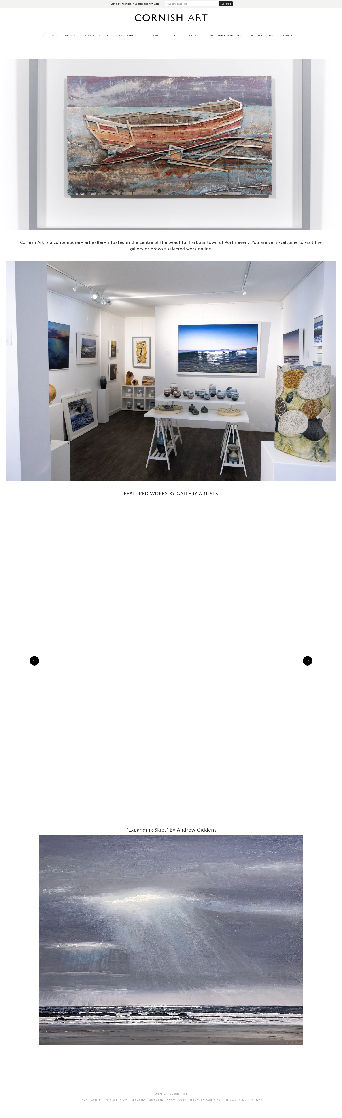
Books (171, 1100)
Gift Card (156, 1100)
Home (83, 1100)
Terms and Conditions (206, 1100)
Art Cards (138, 1100)
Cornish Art (178, 1093)
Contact (256, 1100)
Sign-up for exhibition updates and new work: (135, 3)
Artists (96, 1100)
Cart (182, 1100)
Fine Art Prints (116, 1100)
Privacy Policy (236, 1100)
